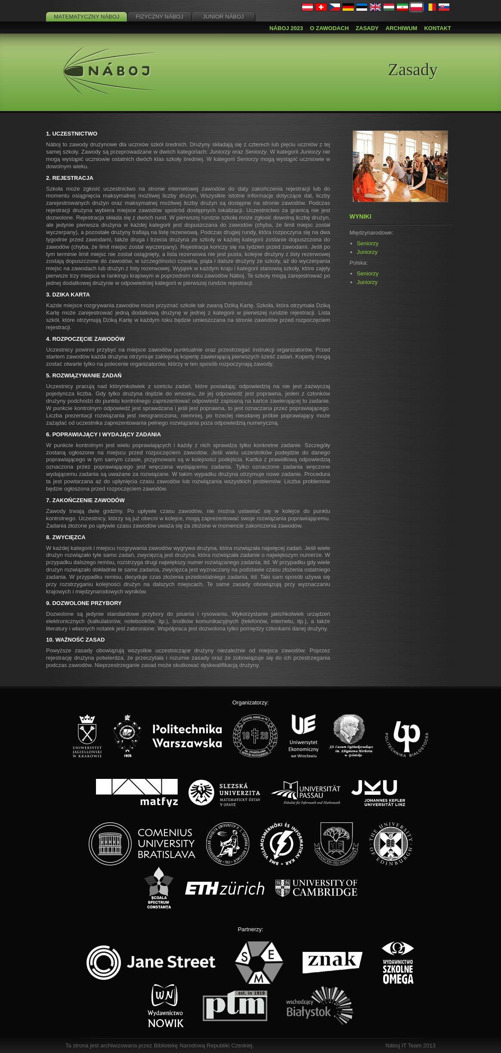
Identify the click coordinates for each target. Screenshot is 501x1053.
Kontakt (437, 28)
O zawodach (329, 28)
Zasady (367, 28)
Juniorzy (367, 252)
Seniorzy (368, 243)
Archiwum (402, 28)
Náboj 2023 (286, 28)
